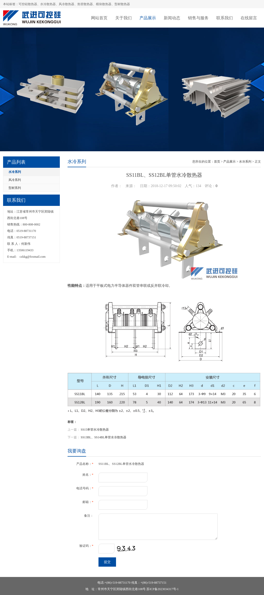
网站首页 (99, 18)
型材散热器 (122, 4)
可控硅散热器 (28, 4)
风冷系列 (15, 180)
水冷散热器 (48, 4)
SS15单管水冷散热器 (95, 429)
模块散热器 (103, 4)
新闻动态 (172, 18)
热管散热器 (85, 4)
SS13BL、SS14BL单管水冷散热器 (103, 437)
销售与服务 (198, 18)
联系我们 (224, 18)
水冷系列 (15, 172)
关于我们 (123, 18)
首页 (217, 161)
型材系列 (15, 188)
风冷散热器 (66, 4)
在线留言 (249, 18)
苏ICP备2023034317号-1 (162, 589)
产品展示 (147, 18)
